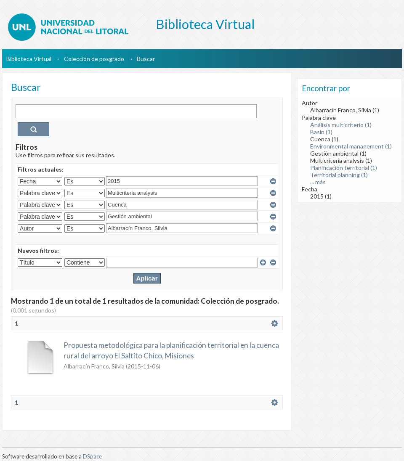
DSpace (92, 456)
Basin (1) (321, 131)
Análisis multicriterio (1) (341, 124)
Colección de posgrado (94, 58)
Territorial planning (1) (339, 174)
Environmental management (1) (351, 146)
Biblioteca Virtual (28, 58)
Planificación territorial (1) (343, 167)
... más (318, 181)
